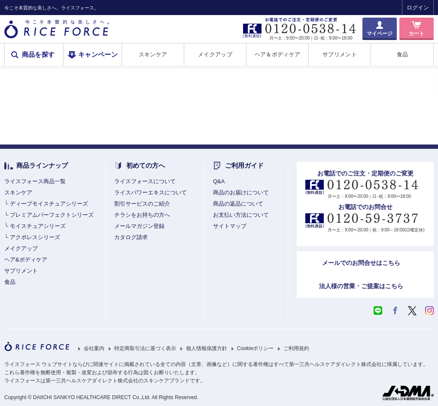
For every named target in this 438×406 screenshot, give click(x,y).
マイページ (379, 34)
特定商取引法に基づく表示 (145, 348)
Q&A (219, 181)
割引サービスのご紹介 (142, 203)
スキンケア (153, 54)
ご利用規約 (296, 348)
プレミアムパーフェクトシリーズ (52, 215)
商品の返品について (238, 203)
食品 (402, 54)
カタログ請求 (131, 237)
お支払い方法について (241, 215)
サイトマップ (229, 226)
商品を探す (38, 54)
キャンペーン (98, 54)
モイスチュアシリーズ (38, 226)
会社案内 (94, 348)
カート (416, 34)
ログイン (418, 7)
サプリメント (339, 54)
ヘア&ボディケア (25, 259)
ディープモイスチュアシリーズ (49, 203)
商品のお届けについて (241, 192)
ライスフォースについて (145, 181)
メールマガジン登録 (139, 226)
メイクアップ (215, 54)
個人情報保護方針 (206, 348)
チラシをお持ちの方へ (142, 215)
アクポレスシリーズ (35, 237)
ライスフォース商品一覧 (35, 181)
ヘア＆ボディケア (277, 54)
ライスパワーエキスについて (150, 192)
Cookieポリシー (255, 348)
